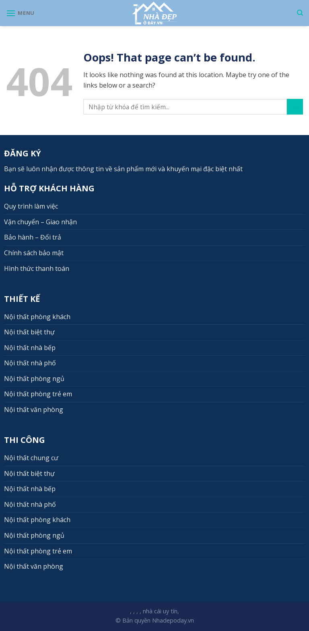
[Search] (300, 12)
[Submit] (295, 107)
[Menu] (20, 13)
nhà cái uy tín (160, 611)
